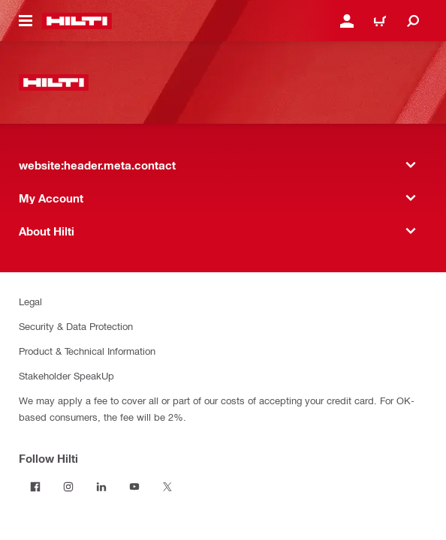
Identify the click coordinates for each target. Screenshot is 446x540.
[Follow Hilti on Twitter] (167, 486)
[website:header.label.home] (77, 21)
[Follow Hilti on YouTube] (134, 486)
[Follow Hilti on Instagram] (68, 486)
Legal (30, 301)
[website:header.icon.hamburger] (25, 21)
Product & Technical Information (87, 350)
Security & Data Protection (76, 326)
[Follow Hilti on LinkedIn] (101, 486)
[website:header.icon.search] (412, 21)
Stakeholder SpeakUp (66, 375)
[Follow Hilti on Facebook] (35, 486)
